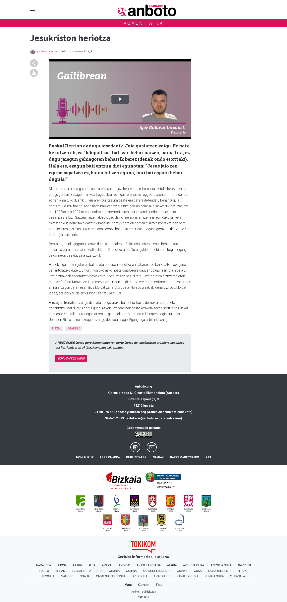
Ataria (172, 565)
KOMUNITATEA (143, 23)
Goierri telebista (156, 570)
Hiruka (243, 570)
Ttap (159, 584)
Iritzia (56, 328)
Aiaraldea (43, 565)
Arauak (158, 457)
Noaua (85, 576)
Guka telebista (219, 570)
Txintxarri (162, 576)
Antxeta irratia (149, 565)
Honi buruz (85, 457)
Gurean (143, 584)
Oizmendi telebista (110, 576)
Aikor (61, 565)
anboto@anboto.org (131, 412)
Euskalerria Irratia (87, 570)
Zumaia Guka (214, 576)
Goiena (131, 570)
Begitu (44, 570)
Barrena (245, 565)
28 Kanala (237, 576)
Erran (60, 570)
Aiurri (77, 565)
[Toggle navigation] (32, 10)
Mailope (67, 576)
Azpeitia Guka (193, 565)
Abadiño (73, 328)
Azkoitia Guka (221, 565)
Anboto (124, 565)
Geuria (114, 570)
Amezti (107, 565)
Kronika (48, 576)
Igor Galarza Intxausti (48, 51)
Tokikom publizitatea (143, 591)
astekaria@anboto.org (143, 418)
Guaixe (182, 570)
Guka (198, 570)
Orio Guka (139, 576)
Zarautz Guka (187, 576)
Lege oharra (110, 457)
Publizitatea (136, 457)
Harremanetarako (184, 457)
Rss (208, 457)
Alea (91, 565)
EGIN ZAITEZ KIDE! (71, 358)
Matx (128, 584)
